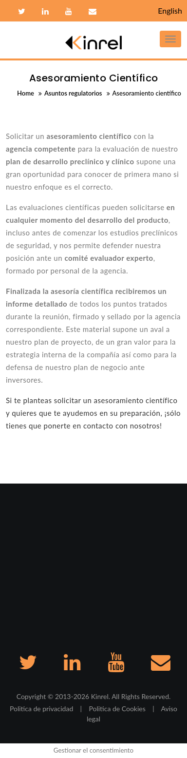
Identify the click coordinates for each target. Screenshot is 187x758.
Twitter (21, 11)
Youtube (68, 11)
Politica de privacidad (41, 708)
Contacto (91, 11)
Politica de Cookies (117, 708)
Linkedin (45, 11)
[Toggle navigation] (170, 39)
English (170, 10)
